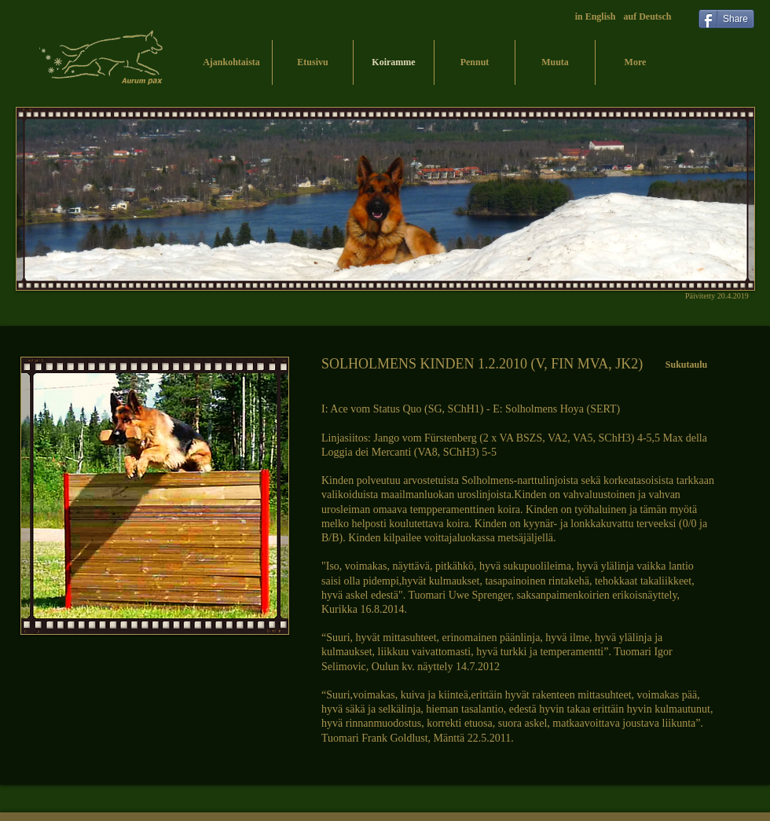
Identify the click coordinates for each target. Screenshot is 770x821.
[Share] (726, 18)
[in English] (595, 17)
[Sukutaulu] (686, 364)
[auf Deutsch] (647, 17)
